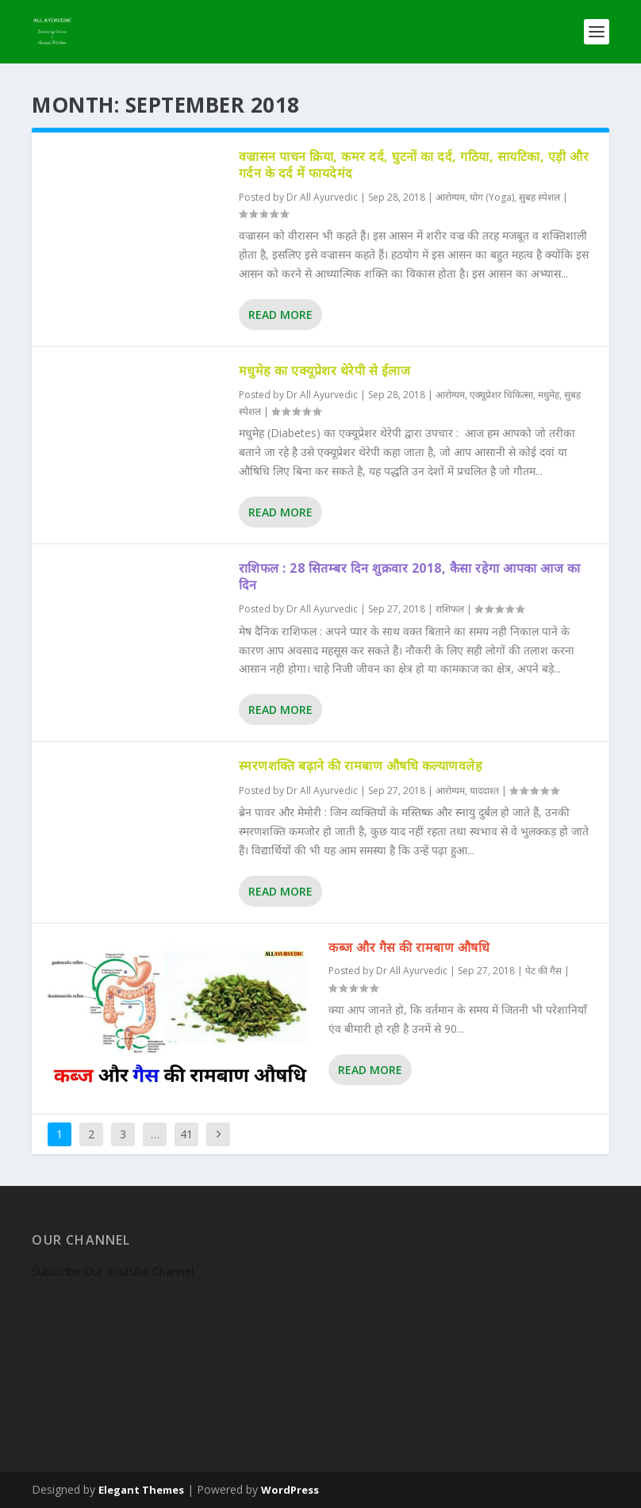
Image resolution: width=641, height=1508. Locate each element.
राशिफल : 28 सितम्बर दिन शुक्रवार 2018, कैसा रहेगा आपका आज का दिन (410, 576)
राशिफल (450, 609)
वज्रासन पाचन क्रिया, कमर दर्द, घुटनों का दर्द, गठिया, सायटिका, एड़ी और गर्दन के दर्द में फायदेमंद (414, 165)
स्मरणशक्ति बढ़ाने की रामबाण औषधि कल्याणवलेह (361, 765)
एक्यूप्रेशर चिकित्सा (501, 394)
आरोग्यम (450, 197)
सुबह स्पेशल (539, 197)
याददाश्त (484, 790)
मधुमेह (548, 394)
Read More (280, 314)
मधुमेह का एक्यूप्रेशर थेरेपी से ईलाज (325, 370)
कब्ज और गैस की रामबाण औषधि (408, 947)
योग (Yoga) (492, 197)
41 (186, 1134)
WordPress (290, 1490)
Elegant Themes (141, 1490)
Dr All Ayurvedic (322, 197)
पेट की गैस (543, 970)
